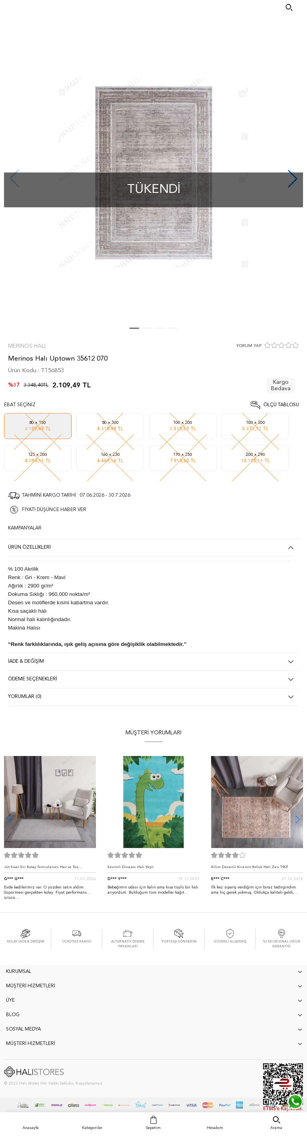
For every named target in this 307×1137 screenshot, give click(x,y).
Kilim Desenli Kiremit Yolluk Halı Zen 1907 (249, 867)
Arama (276, 1128)
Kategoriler (92, 1128)
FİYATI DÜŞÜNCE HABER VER (54, 509)
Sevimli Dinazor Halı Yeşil (131, 867)
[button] (297, 819)
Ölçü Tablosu (281, 405)
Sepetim (153, 1128)
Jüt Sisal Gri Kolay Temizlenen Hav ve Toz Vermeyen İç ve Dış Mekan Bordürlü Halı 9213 (45, 869)
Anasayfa (30, 1128)
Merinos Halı (27, 346)
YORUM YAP (248, 346)
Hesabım (215, 1128)
